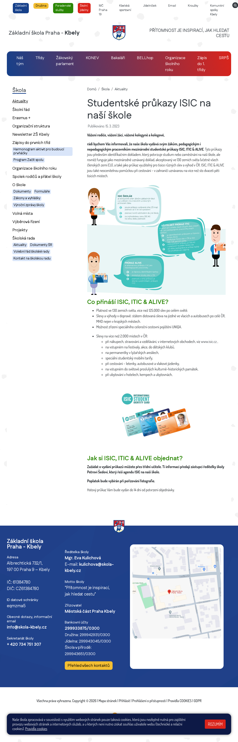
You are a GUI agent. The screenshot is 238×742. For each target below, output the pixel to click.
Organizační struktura (31, 126)
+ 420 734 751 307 (24, 645)
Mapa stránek (108, 700)
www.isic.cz (209, 341)
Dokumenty (22, 191)
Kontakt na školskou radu (32, 258)
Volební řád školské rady (31, 251)
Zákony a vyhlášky (27, 198)
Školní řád (21, 110)
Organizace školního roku (34, 168)
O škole (19, 185)
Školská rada (23, 238)
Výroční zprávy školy (29, 205)
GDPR (198, 700)
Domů (91, 89)
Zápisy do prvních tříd (31, 143)
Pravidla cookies (36, 728)
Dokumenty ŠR (41, 245)
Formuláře (42, 191)
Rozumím (215, 724)
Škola (105, 89)
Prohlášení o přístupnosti (149, 700)
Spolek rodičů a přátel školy (36, 176)
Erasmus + (21, 118)
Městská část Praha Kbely (90, 612)
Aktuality (28, 101)
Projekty (19, 230)
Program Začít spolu (28, 160)
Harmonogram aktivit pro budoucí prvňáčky (39, 151)
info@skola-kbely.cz (27, 627)
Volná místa (22, 213)
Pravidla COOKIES (180, 700)
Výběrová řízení (26, 222)
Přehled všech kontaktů (89, 666)
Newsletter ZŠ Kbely (30, 134)
